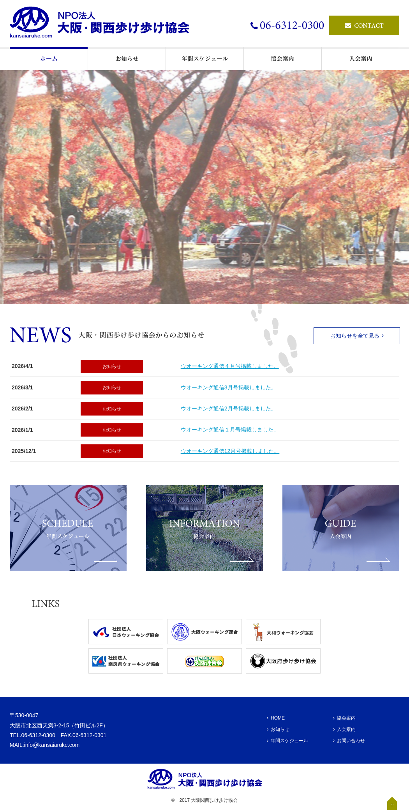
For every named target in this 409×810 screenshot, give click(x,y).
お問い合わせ (349, 740)
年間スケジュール (287, 740)
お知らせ (111, 366)
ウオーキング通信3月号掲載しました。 (229, 387)
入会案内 (344, 729)
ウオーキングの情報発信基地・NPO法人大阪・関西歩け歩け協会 (103, 23)
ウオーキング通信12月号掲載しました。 (230, 451)
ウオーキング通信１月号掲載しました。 (230, 429)
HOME (276, 718)
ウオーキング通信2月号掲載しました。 (229, 408)
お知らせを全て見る (357, 335)
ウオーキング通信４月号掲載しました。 (230, 366)
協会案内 (344, 718)
